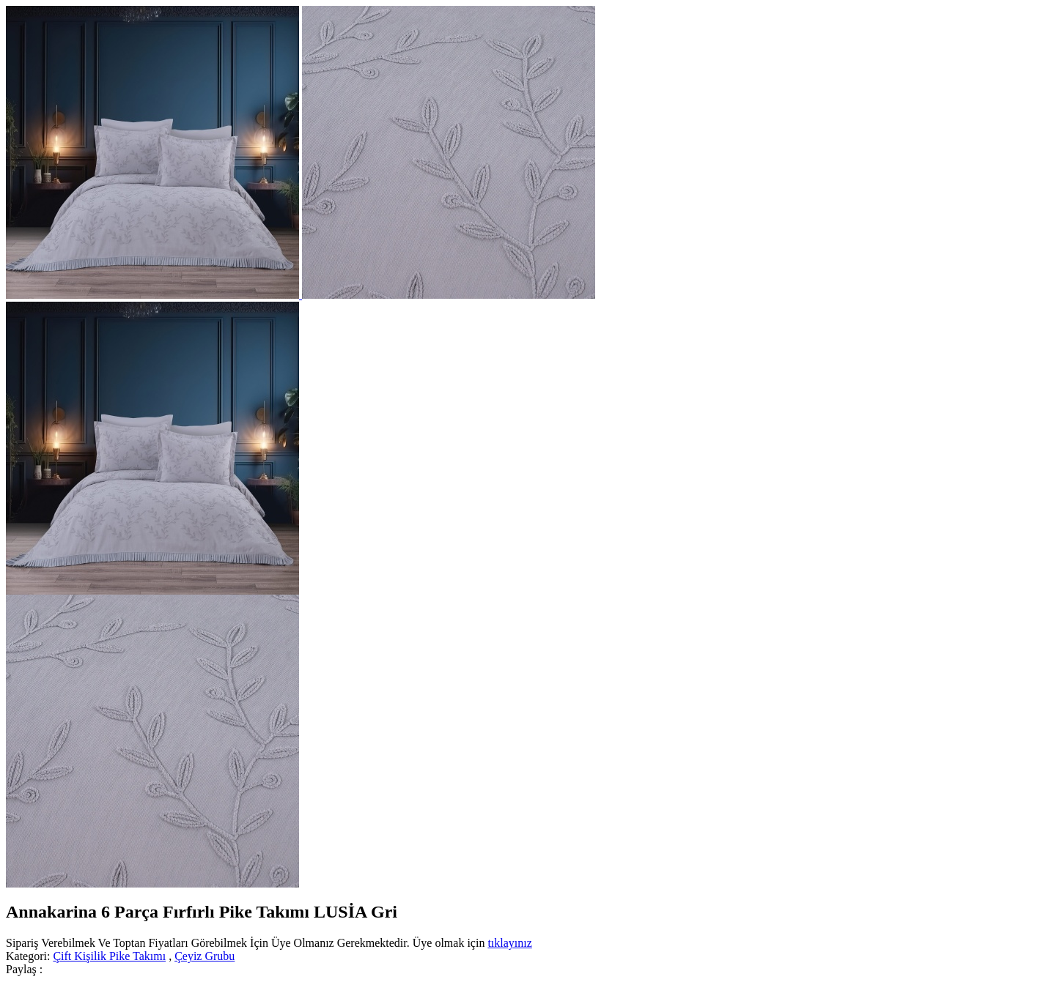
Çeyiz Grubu (204, 956)
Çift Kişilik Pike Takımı (109, 956)
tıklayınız (509, 943)
